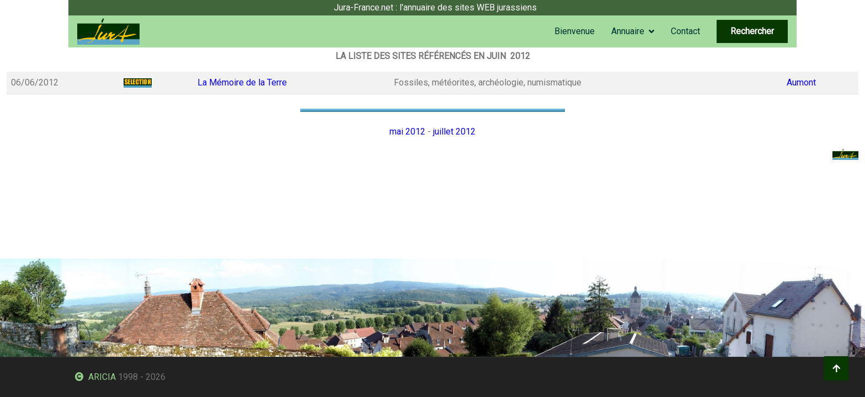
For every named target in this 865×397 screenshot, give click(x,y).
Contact (685, 31)
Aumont (801, 82)
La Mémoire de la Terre (242, 82)
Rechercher (752, 31)
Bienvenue (574, 31)
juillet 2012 (454, 131)
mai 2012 (407, 131)
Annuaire (627, 31)
